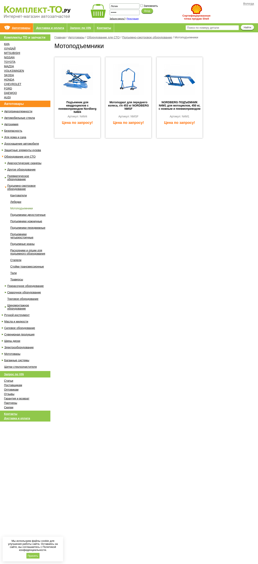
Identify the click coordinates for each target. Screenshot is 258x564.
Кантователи (18, 195)
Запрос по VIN (80, 28)
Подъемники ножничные (26, 221)
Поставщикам (13, 385)
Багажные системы (16, 360)
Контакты (104, 28)
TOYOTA (9, 61)
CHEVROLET (12, 84)
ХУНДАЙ (10, 48)
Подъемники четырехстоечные (21, 236)
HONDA (9, 79)
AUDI (7, 97)
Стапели (15, 260)
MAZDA (9, 66)
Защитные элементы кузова (22, 150)
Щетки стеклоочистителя (20, 366)
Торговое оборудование (22, 298)
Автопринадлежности (18, 111)
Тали (13, 273)
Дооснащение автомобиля (21, 143)
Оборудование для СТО (103, 37)
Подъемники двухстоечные (28, 214)
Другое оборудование (21, 169)
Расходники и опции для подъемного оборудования (27, 252)
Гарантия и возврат (16, 398)
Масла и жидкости (16, 321)
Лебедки (15, 201)
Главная (60, 37)
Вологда (248, 3)
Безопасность (13, 130)
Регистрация (132, 19)
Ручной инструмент (17, 315)
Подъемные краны (22, 244)
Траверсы (16, 279)
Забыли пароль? (117, 19)
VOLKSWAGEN (14, 70)
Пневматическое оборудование (18, 177)
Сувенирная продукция (19, 334)
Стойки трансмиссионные (27, 266)
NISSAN (9, 57)
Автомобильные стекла (19, 117)
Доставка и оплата (50, 28)
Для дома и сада (15, 137)
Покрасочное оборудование (25, 286)
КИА (7, 44)
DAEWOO (10, 93)
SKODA (9, 75)
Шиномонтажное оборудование (18, 307)
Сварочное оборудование (24, 292)
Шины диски (12, 341)
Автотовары (21, 28)
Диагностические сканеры (24, 163)
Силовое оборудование (19, 328)
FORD (8, 88)
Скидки (8, 407)
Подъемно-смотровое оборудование (147, 37)
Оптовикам (11, 389)
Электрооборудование (19, 347)
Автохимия (11, 124)
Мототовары (12, 353)
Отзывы (9, 394)
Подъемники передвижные (27, 227)
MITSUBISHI (12, 53)
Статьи (8, 380)
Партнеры (10, 403)
